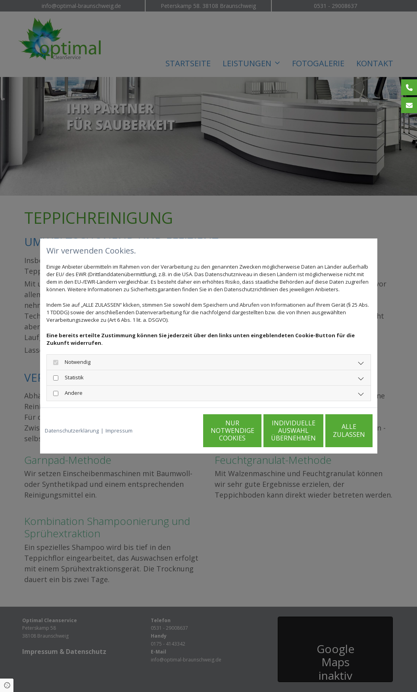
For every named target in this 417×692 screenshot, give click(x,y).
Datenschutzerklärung (72, 430)
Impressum (119, 430)
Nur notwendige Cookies (185, 430)
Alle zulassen (335, 430)
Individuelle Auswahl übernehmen (260, 430)
